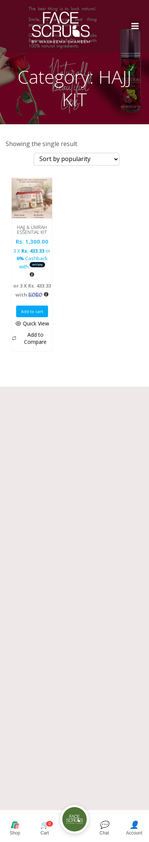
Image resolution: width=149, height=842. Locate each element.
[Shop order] (76, 159)
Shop (15, 828)
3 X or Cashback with (32, 258)
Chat (104, 828)
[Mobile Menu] (135, 26)
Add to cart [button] (32, 311)
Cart (44, 828)
